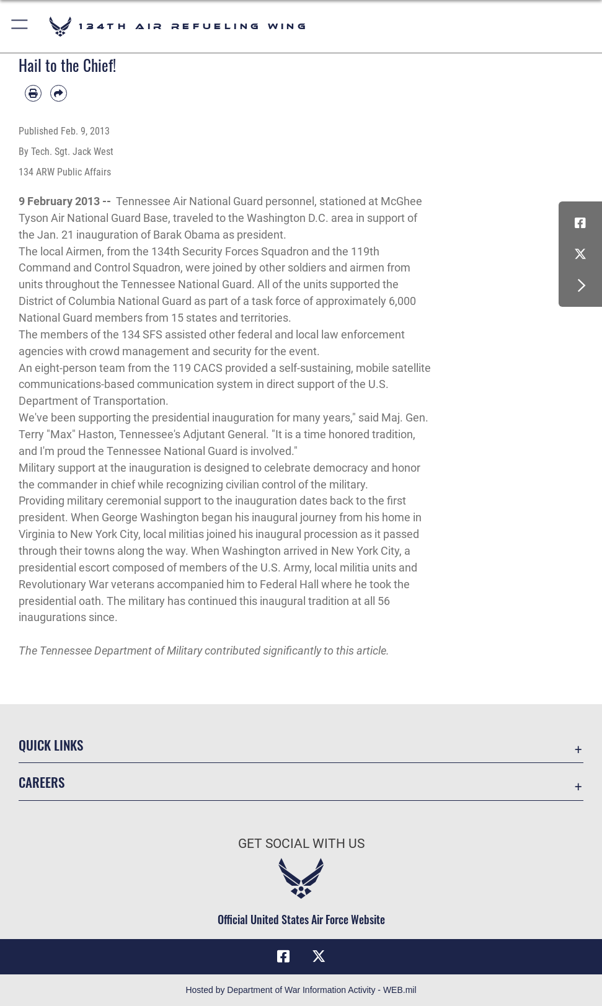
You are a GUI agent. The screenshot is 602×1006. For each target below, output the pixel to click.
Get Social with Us (301, 843)
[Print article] (33, 93)
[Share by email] (58, 93)
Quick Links (51, 744)
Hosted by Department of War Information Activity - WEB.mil (300, 990)
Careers (41, 782)
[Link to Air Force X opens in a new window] (580, 254)
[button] (20, 26)
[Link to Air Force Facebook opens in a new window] (580, 223)
